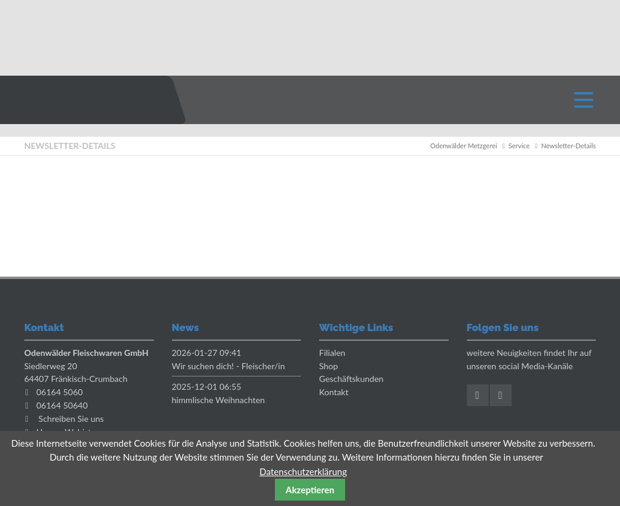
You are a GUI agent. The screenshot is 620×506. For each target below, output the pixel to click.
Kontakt (334, 392)
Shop (328, 366)
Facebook (478, 395)
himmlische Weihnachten (218, 400)
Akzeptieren (310, 489)
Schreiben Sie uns (71, 418)
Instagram (501, 395)
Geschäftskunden (351, 378)
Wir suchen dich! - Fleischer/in (228, 366)
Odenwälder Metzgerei (463, 146)
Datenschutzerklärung (303, 471)
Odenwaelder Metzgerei (87, 100)
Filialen (332, 352)
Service (519, 146)
